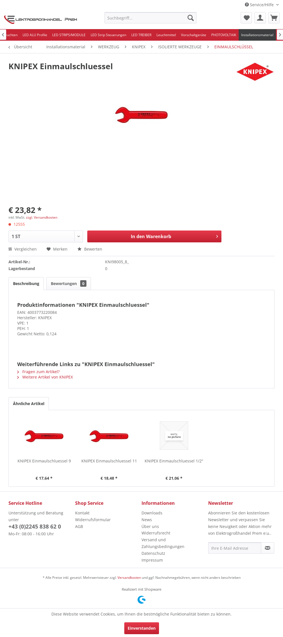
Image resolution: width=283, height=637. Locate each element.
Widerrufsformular (93, 519)
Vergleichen (22, 249)
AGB (79, 526)
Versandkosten (129, 577)
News (147, 519)
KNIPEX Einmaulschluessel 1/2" (174, 461)
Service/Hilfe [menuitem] (260, 4)
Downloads (152, 513)
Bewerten (89, 249)
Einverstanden (142, 628)
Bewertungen (68, 283)
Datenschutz (153, 553)
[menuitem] (151, 17)
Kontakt (82, 513)
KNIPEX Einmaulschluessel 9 (44, 461)
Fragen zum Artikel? (38, 371)
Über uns (150, 526)
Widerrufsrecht (156, 533)
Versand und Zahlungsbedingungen (163, 543)
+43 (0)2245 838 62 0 (34, 526)
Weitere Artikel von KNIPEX (45, 377)
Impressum (152, 560)
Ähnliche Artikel (28, 403)
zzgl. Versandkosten (41, 217)
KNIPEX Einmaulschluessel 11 (109, 461)
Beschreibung (26, 283)
